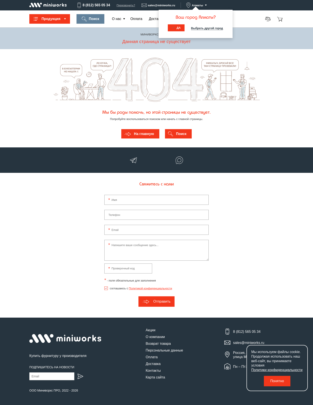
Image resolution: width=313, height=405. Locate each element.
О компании (155, 337)
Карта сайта (155, 377)
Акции (150, 330)
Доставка (156, 19)
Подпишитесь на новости (51, 367)
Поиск (90, 19)
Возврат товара (158, 343)
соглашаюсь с (141, 288)
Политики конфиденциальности (277, 370)
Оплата (136, 19)
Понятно (277, 381)
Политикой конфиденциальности (150, 288)
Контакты (153, 370)
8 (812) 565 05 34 (93, 5)
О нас (116, 19)
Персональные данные (164, 350)
